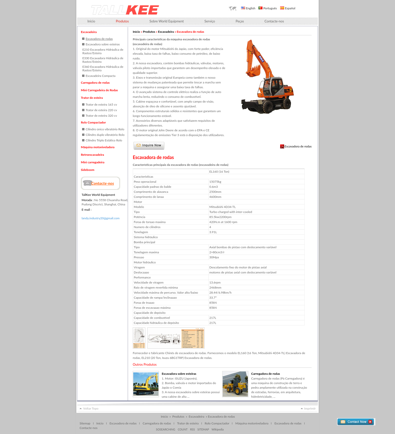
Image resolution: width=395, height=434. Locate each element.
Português (267, 8)
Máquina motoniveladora (97, 147)
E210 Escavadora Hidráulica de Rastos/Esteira (102, 51)
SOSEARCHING (165, 429)
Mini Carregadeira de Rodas (99, 90)
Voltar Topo (90, 408)
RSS (192, 429)
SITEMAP (203, 429)
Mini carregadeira (92, 162)
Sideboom (87, 170)
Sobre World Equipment (166, 21)
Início (91, 21)
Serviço (210, 21)
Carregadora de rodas (95, 82)
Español (287, 8)
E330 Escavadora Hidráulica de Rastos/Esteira (102, 60)
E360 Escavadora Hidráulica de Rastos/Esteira (102, 68)
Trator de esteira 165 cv (101, 104)
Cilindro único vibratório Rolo (105, 129)
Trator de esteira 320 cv (101, 115)
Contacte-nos (274, 21)
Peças (240, 21)
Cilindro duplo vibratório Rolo (105, 135)
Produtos (149, 32)
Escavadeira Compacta (100, 76)
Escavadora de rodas (298, 146)
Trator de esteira (92, 98)
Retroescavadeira (92, 155)
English (248, 8)
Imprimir (310, 408)
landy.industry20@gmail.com (101, 218)
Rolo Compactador (93, 122)
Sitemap (85, 423)
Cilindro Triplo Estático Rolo (104, 140)
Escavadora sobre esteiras (103, 44)
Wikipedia (218, 429)
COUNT (183, 429)
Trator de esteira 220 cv (101, 110)
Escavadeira (89, 32)
